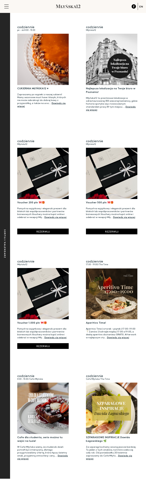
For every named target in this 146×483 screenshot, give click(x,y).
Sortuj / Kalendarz (5, 243)
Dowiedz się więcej (55, 217)
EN (141, 6)
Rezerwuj (43, 231)
